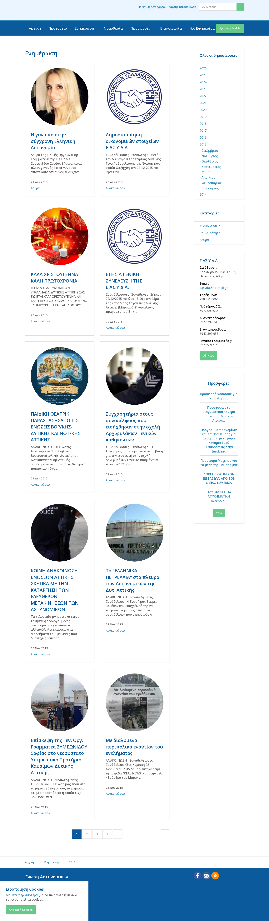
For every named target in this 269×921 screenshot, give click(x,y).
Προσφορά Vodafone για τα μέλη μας (219, 396)
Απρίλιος (208, 177)
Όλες (219, 512)
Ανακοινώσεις (116, 188)
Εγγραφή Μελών (230, 28)
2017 (203, 130)
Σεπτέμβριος (211, 167)
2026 (203, 68)
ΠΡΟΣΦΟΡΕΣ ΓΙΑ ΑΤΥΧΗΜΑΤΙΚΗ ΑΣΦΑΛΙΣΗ (219, 496)
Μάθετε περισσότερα (22, 895)
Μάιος (206, 172)
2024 (203, 82)
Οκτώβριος (210, 161)
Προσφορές (141, 28)
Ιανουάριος (210, 188)
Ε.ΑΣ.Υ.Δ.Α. (209, 260)
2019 (203, 117)
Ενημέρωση (84, 28)
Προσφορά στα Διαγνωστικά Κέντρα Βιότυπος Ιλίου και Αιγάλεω (218, 414)
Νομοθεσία (113, 28)
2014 (203, 194)
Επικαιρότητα (210, 233)
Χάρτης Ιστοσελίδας (182, 7)
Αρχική (35, 28)
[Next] (165, 815)
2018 (203, 124)
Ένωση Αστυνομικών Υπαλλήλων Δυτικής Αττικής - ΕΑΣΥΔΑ (49, 10)
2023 (203, 89)
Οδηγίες (208, 355)
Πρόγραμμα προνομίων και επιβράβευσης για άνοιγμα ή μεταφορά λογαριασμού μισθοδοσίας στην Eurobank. (219, 440)
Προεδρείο (57, 28)
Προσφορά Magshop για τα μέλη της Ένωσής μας (218, 462)
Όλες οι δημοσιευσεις (218, 55)
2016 (203, 137)
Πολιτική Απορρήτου (152, 7)
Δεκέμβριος (210, 150)
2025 (203, 75)
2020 (203, 110)
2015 (203, 144)
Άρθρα (35, 188)
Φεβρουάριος (212, 183)
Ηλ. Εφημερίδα (202, 28)
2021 (203, 103)
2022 (203, 96)
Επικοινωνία (171, 28)
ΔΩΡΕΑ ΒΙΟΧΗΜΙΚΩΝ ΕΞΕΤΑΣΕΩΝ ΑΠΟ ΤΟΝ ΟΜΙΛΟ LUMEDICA (218, 478)
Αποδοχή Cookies (20, 910)
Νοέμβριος (210, 156)
